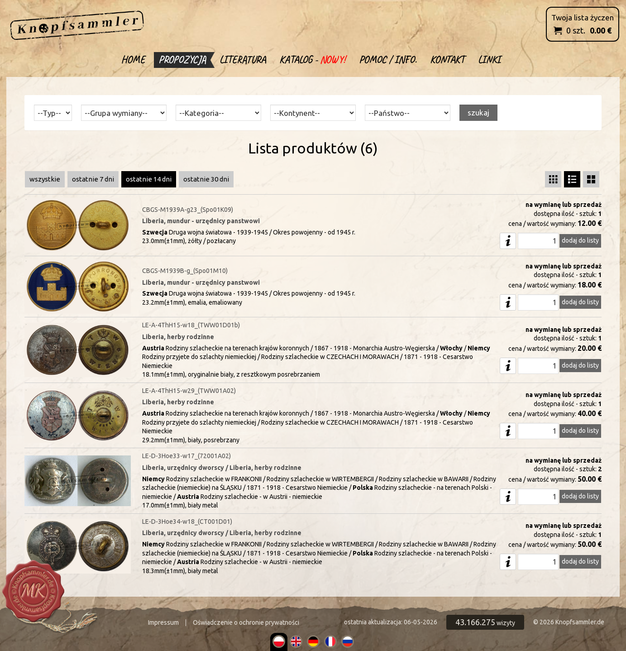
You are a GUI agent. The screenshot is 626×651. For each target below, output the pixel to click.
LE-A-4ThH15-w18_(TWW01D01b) (191, 325)
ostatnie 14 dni (149, 179)
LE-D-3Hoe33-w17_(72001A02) (186, 456)
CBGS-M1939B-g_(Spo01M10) (185, 270)
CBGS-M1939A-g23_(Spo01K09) (187, 209)
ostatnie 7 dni (93, 179)
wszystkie (44, 179)
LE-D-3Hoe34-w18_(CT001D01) (187, 521)
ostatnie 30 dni (206, 179)
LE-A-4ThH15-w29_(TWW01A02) (189, 390)
